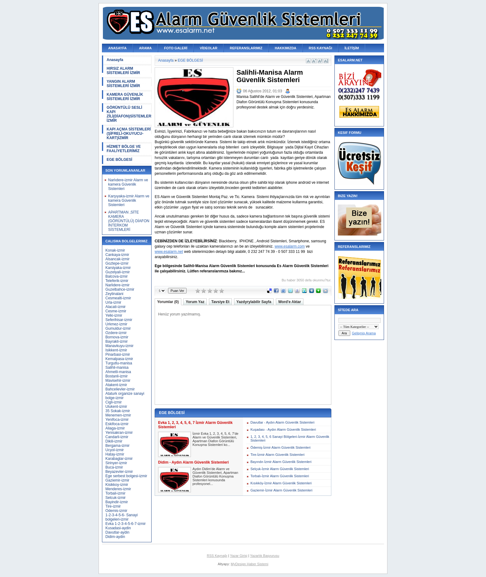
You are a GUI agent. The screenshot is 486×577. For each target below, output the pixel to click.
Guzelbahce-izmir (119, 289)
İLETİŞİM (351, 48)
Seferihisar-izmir (118, 320)
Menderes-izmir (118, 489)
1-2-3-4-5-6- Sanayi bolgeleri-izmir (121, 517)
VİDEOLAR (208, 48)
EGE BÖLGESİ (119, 159)
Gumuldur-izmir (118, 328)
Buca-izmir (114, 467)
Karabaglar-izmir (119, 458)
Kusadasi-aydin (118, 528)
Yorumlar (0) (168, 302)
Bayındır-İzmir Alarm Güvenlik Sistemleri (280, 462)
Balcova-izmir (116, 276)
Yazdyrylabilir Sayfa (254, 302)
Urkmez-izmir (116, 324)
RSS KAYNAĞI (320, 48)
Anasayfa (115, 60)
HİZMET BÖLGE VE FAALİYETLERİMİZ (124, 148)
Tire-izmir (113, 506)
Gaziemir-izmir (117, 480)
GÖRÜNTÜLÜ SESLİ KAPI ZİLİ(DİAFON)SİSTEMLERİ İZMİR (129, 114)
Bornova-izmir (116, 337)
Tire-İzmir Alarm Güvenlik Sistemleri (277, 454)
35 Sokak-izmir (117, 411)
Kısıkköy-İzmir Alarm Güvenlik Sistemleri (280, 483)
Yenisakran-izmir (119, 432)
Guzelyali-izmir (117, 272)
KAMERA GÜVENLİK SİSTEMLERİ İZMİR (125, 96)
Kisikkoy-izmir (116, 484)
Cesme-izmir (115, 311)
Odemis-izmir (116, 511)
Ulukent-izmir (116, 406)
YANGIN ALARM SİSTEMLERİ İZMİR (123, 83)
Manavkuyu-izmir (119, 346)
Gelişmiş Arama (364, 333)
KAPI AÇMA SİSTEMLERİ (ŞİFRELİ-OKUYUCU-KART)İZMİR (129, 133)
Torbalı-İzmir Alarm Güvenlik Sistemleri (279, 476)
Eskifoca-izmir (117, 424)
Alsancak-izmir (117, 259)
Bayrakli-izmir (116, 341)
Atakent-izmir (116, 385)
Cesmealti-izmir (118, 298)
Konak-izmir (115, 250)
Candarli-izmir (116, 437)
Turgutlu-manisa (118, 363)
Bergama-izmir (117, 445)
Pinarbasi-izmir (117, 354)
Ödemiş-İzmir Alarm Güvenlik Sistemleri (280, 447)
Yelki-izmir (113, 315)
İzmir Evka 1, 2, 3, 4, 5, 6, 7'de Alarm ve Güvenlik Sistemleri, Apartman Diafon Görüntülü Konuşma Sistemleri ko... (215, 439)
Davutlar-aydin (117, 532)
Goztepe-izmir (117, 263)
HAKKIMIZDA (285, 48)
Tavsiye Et (220, 302)
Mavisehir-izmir (117, 380)
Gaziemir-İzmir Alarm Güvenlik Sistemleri (281, 490)
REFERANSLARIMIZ (246, 48)
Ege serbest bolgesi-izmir (126, 476)
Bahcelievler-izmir (120, 389)
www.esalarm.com (290, 246)
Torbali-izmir (115, 493)
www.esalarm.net (169, 251)
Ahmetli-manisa (118, 372)
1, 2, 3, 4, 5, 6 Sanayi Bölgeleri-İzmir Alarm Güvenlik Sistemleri (289, 438)
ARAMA (145, 48)
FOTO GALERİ (175, 48)
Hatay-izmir (114, 454)
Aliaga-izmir (115, 428)
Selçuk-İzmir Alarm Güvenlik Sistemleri (279, 469)
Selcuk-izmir (115, 498)
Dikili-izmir (113, 441)
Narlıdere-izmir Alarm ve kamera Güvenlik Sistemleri (128, 184)
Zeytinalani (114, 294)
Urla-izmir (113, 302)
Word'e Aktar (289, 302)
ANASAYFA (117, 48)
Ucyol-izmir (114, 450)
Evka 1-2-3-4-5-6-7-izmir (125, 524)
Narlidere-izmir (117, 285)
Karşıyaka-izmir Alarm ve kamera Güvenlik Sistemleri (128, 200)
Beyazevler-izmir (119, 471)
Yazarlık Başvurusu (264, 555)
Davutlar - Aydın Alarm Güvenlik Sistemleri (282, 422)
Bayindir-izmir (116, 502)
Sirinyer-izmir (116, 463)
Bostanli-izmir (116, 376)
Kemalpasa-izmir (119, 359)
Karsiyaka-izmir (118, 268)
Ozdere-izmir (116, 333)
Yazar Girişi (238, 555)
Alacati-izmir (115, 307)
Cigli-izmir (113, 402)
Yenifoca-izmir (117, 419)
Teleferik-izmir (116, 281)
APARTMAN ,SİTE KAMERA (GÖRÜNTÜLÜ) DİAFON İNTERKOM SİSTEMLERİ (128, 221)
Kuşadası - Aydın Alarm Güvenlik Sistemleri (283, 429)
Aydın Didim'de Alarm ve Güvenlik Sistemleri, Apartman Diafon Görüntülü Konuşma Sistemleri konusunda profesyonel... (215, 476)
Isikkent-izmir (116, 350)
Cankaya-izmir (117, 255)
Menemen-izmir (118, 415)
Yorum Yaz (195, 302)
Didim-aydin (115, 537)
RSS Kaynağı (217, 555)
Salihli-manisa (117, 367)
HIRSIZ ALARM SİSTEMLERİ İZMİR (123, 70)
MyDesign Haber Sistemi (249, 564)
